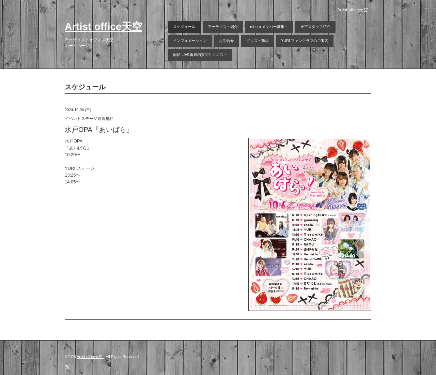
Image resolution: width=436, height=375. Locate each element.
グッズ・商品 (257, 41)
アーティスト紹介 (223, 27)
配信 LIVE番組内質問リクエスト (200, 54)
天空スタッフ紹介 (315, 27)
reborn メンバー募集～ (269, 27)
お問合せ (226, 41)
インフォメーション (190, 41)
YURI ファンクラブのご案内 (304, 41)
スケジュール (184, 27)
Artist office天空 (103, 26)
